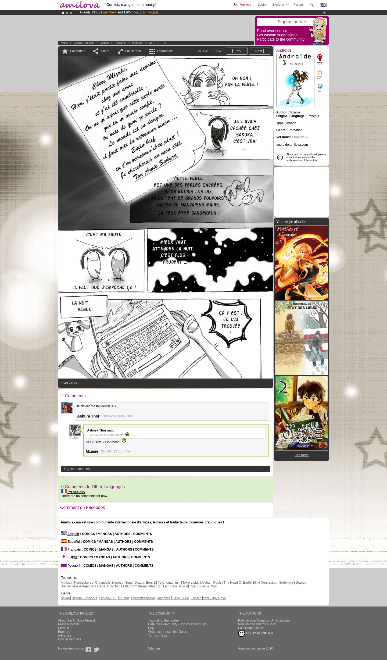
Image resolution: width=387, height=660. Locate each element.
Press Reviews (68, 624)
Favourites (77, 51)
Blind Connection (265, 582)
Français (73, 491)
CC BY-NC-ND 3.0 (255, 633)
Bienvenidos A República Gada (83, 586)
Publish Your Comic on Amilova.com (264, 620)
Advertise (64, 635)
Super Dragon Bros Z (140, 582)
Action (65, 598)
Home (64, 42)
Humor (124, 598)
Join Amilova (242, 4)
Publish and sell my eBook (257, 624)
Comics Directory (84, 42)
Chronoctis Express (109, 582)
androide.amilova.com (292, 145)
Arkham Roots (211, 582)
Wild (214, 586)
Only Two (113, 586)
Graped (300, 582)
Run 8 (183, 586)
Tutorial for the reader (163, 620)
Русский (71, 566)
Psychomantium (168, 582)
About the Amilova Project (76, 620)
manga (105, 42)
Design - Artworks (84, 598)
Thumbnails (165, 51)
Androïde (137, 42)
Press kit (64, 628)
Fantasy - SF (108, 598)
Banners (64, 632)
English (70, 534)
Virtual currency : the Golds (167, 632)
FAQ (151, 628)
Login (262, 4)
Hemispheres (83, 582)
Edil (158, 586)
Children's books (143, 598)
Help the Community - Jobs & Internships (177, 624)
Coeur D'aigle (200, 586)
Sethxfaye (286, 582)
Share (105, 51)
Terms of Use (157, 635)
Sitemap (154, 648)
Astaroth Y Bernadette (138, 586)
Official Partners (69, 639)
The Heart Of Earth (237, 582)
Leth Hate (170, 586)
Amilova (66, 582)
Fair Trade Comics (251, 628)
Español (70, 542)
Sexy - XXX (181, 598)
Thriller (196, 598)
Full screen (133, 51)
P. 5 (164, 42)
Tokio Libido (190, 582)
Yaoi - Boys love (214, 598)
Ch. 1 (152, 42)
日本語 (69, 557)
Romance (120, 42)
